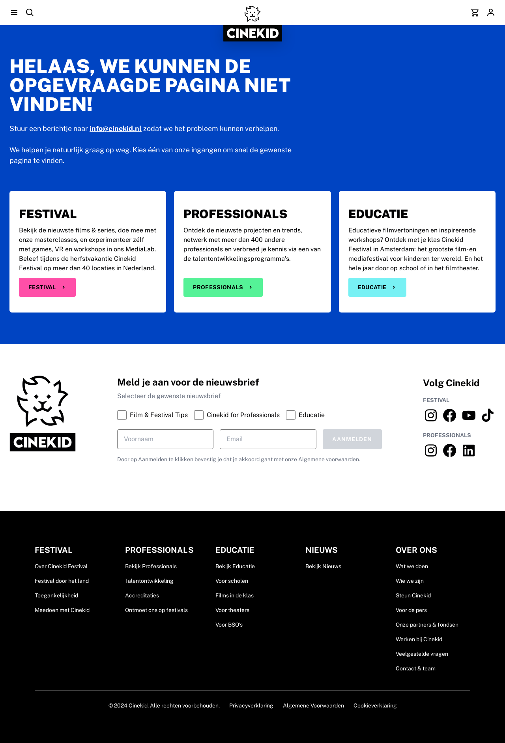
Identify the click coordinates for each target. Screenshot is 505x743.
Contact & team (416, 668)
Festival (47, 287)
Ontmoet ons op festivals (156, 610)
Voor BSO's (229, 624)
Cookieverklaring (375, 705)
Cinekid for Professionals (237, 415)
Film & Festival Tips (152, 415)
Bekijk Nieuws (323, 566)
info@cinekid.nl (116, 128)
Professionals (223, 287)
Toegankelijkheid (56, 595)
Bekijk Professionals (151, 566)
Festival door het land (62, 581)
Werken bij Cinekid (419, 639)
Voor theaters (232, 610)
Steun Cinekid (413, 595)
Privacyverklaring (251, 705)
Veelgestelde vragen (422, 654)
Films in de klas (234, 595)
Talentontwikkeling (149, 581)
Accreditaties (142, 595)
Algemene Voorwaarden (313, 705)
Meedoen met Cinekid (62, 610)
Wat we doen (412, 566)
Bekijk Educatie (235, 566)
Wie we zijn (410, 581)
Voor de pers (411, 610)
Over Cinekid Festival (61, 566)
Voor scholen (231, 581)
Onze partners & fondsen (427, 624)
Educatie (377, 287)
